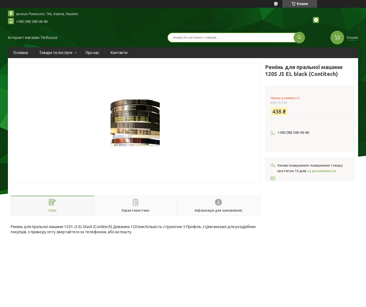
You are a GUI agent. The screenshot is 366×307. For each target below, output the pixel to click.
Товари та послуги (55, 53)
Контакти (119, 53)
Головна (20, 53)
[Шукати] (299, 37)
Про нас (92, 53)
